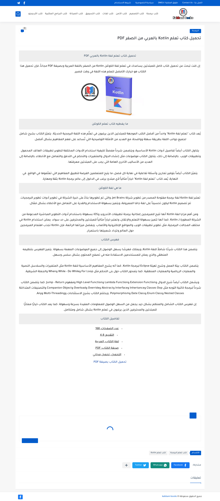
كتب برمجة (152, 14)
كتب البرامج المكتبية (56, 14)
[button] (180, 465)
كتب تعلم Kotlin (158, 453)
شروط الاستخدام (122, 3)
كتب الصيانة (76, 14)
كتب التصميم (136, 14)
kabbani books (169, 496)
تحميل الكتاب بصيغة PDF (110, 362)
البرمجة (195, 31)
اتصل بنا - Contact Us (192, 3)
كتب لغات (107, 14)
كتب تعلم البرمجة (178, 453)
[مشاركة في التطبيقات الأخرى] (126, 465)
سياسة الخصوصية (144, 3)
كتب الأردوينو (35, 14)
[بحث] (18, 14)
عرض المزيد (29, 440)
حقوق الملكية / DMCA (168, 3)
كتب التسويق (92, 14)
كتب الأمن (121, 14)
